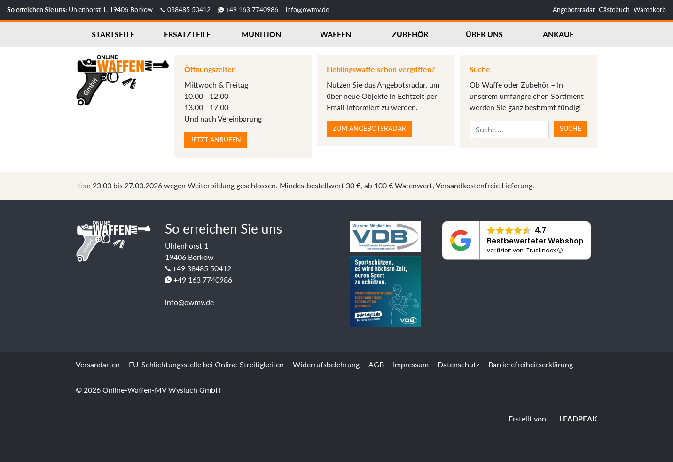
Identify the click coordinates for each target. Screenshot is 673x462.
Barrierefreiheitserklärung (530, 364)
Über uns (484, 34)
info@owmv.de (307, 10)
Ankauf (558, 34)
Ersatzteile (187, 34)
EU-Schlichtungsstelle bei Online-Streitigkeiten (206, 364)
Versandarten (98, 364)
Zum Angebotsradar (369, 128)
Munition (261, 34)
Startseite (113, 34)
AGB (376, 364)
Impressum (411, 364)
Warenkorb (650, 10)
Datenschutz (458, 364)
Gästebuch (614, 10)
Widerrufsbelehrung (326, 364)
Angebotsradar (574, 10)
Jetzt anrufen (215, 140)
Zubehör (410, 34)
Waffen (335, 34)
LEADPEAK (572, 418)
